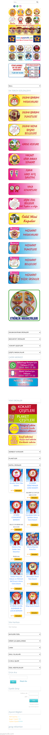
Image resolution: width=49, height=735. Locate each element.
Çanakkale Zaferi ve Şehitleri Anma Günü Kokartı (32, 517)
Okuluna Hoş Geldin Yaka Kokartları (16, 549)
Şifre (26, 697)
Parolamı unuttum (34, 704)
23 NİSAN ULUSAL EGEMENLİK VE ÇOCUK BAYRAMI (16, 608)
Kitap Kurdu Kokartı (32, 606)
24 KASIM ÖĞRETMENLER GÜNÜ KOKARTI (32, 485)
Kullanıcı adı (23, 693)
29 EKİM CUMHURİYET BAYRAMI (16, 517)
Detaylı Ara (23, 681)
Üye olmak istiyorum (34, 706)
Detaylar (18, 491)
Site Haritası (13, 627)
